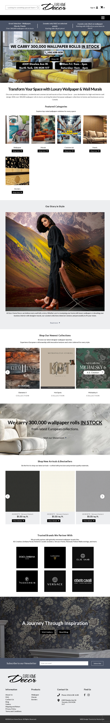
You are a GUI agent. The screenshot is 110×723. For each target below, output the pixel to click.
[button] (102, 17)
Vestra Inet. (100, 719)
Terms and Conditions (13, 711)
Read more (55, 323)
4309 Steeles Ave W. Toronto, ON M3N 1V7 (69, 702)
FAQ (7, 697)
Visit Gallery (47, 632)
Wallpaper (35, 695)
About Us (9, 695)
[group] (22, 373)
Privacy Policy (10, 709)
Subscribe (97, 663)
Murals (34, 697)
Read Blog (63, 632)
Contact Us (9, 699)
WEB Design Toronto (87, 719)
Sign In (94, 7)
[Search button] (38, 7)
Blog (7, 702)
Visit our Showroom (55, 437)
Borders (34, 699)
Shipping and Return (12, 706)
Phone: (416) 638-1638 (70, 695)
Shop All (55, 59)
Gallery (8, 704)
